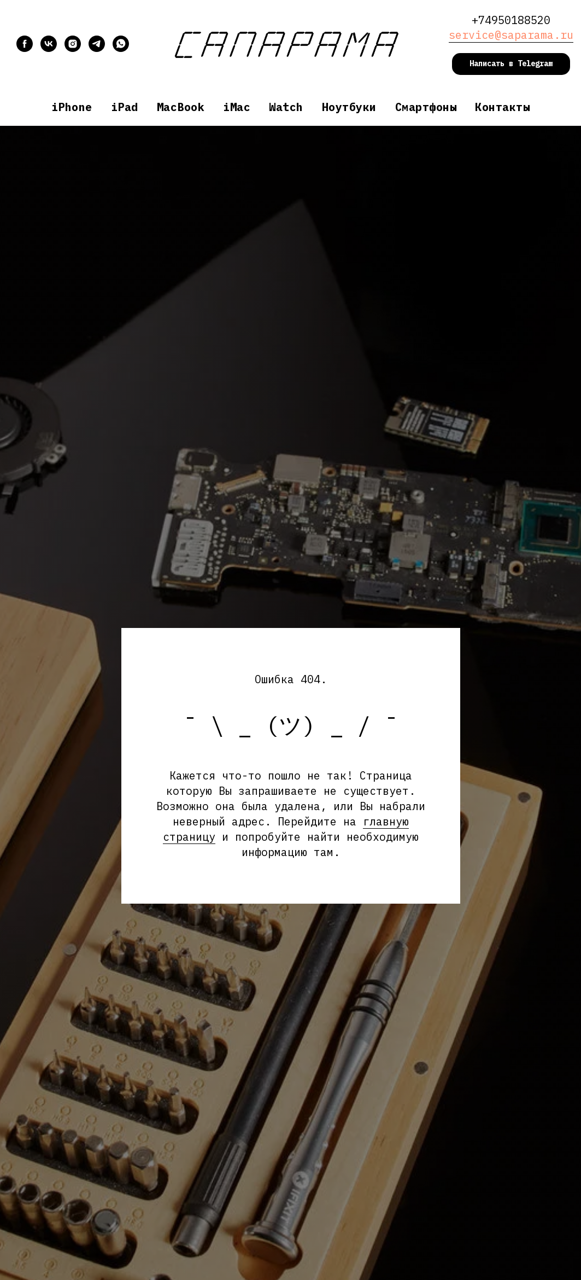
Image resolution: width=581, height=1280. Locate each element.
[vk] (48, 49)
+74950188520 (511, 20)
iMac (236, 107)
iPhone (71, 107)
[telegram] (97, 49)
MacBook (181, 107)
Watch (286, 107)
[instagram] (72, 49)
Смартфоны (426, 107)
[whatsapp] (121, 49)
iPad (124, 107)
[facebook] (24, 49)
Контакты (502, 107)
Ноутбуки (349, 107)
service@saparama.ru (511, 34)
